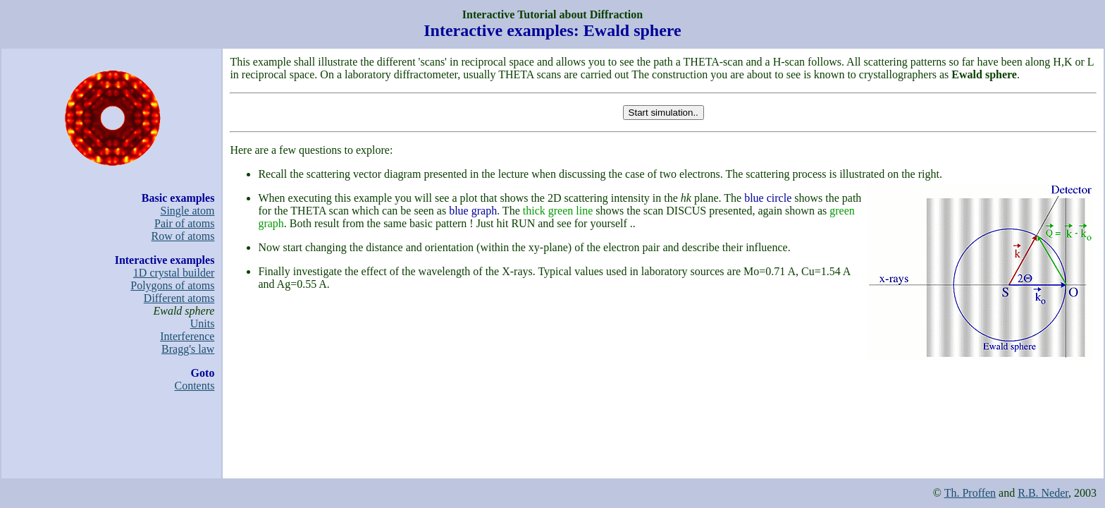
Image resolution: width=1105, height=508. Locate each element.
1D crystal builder (174, 273)
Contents (195, 386)
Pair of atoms (184, 223)
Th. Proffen (970, 493)
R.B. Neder (1043, 493)
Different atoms (179, 298)
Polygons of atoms (172, 285)
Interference (187, 336)
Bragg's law (187, 349)
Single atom (188, 211)
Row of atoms (183, 236)
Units (202, 323)
